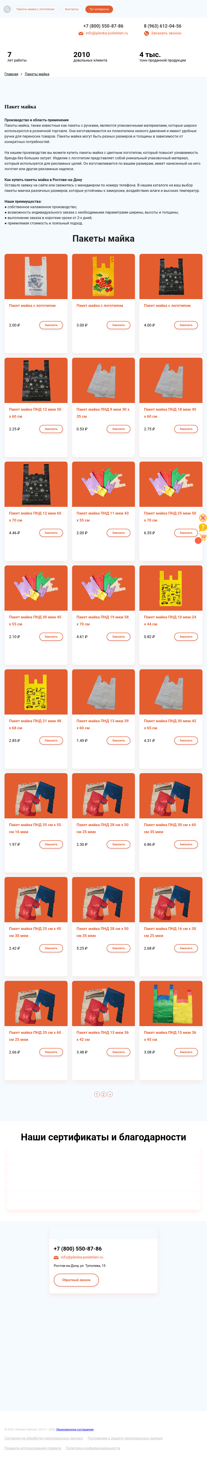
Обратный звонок (76, 1280)
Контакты (72, 9)
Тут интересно (99, 9)
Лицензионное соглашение (75, 1429)
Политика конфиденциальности (93, 1448)
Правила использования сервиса (33, 1448)
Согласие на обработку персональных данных (44, 1438)
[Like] (203, 521)
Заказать (51, 325)
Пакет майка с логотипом (32, 305)
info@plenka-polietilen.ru (107, 33)
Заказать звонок (166, 33)
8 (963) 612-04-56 (162, 26)
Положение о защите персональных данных (125, 1438)
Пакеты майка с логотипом (35, 9)
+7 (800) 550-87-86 (103, 26)
